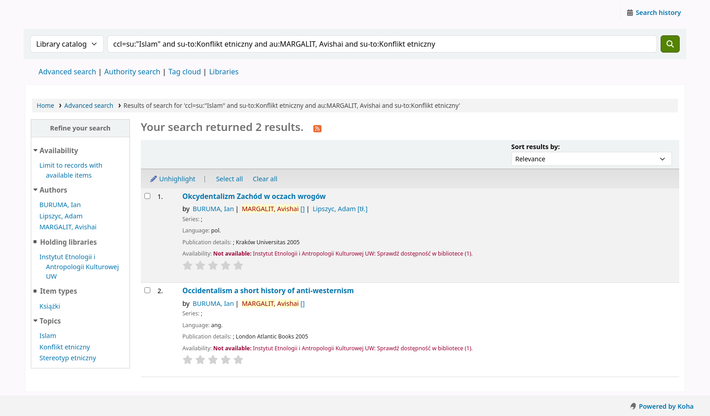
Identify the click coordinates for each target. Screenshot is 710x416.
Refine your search (80, 128)
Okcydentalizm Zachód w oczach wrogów (254, 196)
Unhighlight (172, 178)
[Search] (670, 44)
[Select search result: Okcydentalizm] (147, 196)
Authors (53, 189)
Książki (49, 306)
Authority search (132, 72)
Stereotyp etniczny (67, 357)
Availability (59, 150)
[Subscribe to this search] (317, 127)
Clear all (265, 178)
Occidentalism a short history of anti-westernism (268, 290)
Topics (50, 320)
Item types (58, 290)
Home (45, 105)
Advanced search (67, 72)
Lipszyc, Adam (61, 216)
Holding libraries (68, 242)
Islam (47, 335)
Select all (229, 178)
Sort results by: (535, 146)
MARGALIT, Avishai (67, 227)
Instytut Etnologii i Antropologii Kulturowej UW (48, 13)
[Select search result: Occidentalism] (147, 290)
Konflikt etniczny (64, 347)
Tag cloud (184, 72)
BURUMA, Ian (60, 204)
